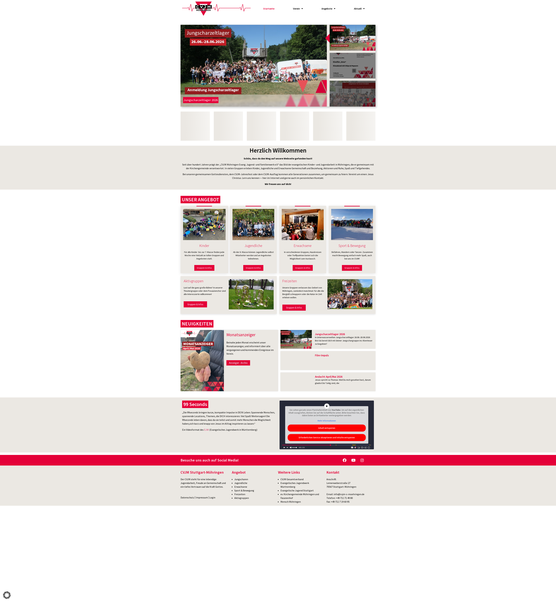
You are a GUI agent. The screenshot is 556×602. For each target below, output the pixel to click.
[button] (7, 595)
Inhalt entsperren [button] (326, 428)
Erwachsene (240, 486)
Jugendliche (240, 483)
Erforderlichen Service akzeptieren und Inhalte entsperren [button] (327, 437)
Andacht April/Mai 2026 (328, 376)
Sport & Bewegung (244, 490)
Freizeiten (239, 494)
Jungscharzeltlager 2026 (330, 334)
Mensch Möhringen (290, 501)
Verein (298, 8)
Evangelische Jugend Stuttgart (297, 490)
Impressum (202, 497)
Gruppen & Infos (204, 267)
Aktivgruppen (241, 497)
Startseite (268, 8)
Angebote (328, 8)
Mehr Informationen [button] (327, 420)
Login (212, 497)
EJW (206, 429)
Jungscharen (241, 479)
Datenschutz (187, 497)
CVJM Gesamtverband (292, 479)
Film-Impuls (322, 355)
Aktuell (359, 8)
